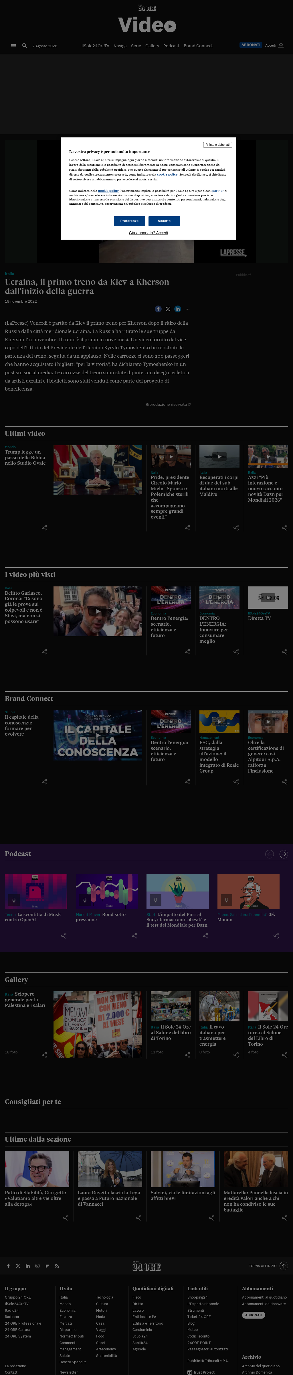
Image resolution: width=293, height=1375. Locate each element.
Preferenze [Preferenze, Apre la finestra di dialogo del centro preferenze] (129, 220)
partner (218, 190)
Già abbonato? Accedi (148, 233)
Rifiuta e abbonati (218, 144)
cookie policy (167, 174)
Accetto (164, 220)
